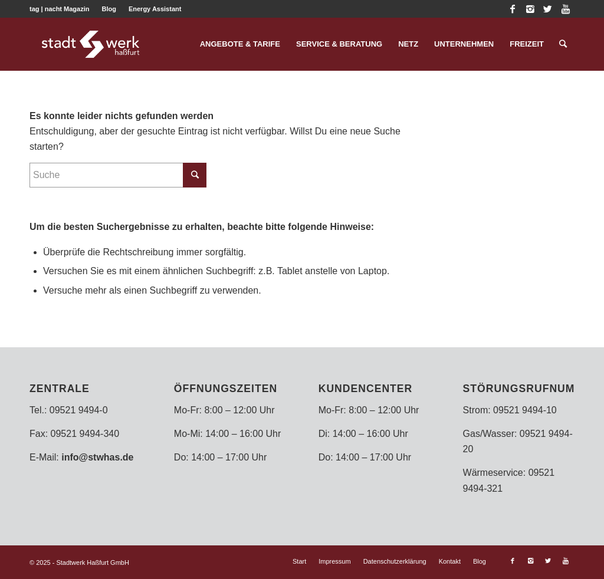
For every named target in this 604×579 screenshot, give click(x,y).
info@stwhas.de (97, 457)
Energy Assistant (155, 8)
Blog (108, 8)
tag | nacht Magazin (59, 8)
